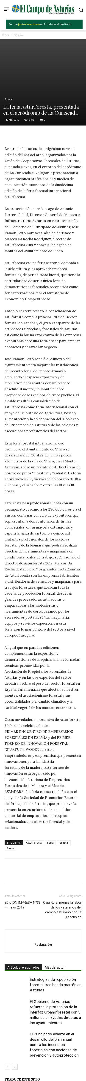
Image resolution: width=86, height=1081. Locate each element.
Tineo (10, 826)
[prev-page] (7, 1045)
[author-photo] (43, 915)
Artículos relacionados (23, 946)
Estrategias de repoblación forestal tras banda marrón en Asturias (55, 963)
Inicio (5, 35)
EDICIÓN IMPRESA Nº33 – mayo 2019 (23, 883)
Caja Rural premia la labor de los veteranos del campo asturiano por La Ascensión (62, 888)
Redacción (43, 923)
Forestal (19, 35)
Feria (50, 821)
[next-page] (15, 1045)
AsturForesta (34, 821)
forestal (64, 821)
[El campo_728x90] (44, 28)
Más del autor (55, 946)
